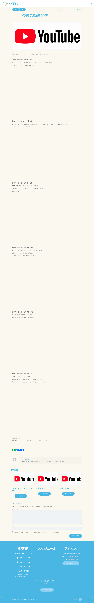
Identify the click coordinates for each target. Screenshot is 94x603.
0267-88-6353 (73, 556)
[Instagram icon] (74, 599)
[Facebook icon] (73, 599)
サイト (60, 526)
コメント (15, 509)
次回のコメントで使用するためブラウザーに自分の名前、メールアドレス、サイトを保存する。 (36, 532)
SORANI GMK (26, 460)
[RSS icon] (76, 599)
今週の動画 (40, 488)
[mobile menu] (91, 3)
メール (37, 526)
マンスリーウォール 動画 (22, 489)
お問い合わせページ (73, 559)
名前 (14, 526)
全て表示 (79, 9)
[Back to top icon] (80, 599)
